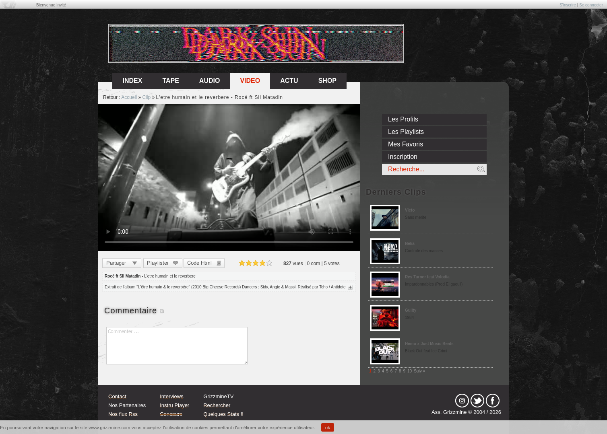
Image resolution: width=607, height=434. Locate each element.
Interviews (172, 396)
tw (477, 400)
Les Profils (403, 119)
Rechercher (216, 405)
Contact (117, 396)
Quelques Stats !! (223, 414)
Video (250, 80)
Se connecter (591, 5)
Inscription (402, 156)
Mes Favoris (405, 144)
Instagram (462, 400)
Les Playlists (406, 131)
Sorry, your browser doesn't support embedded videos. (229, 177)
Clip (146, 97)
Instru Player (174, 405)
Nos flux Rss (123, 414)
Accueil (129, 97)
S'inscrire (568, 5)
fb (493, 400)
